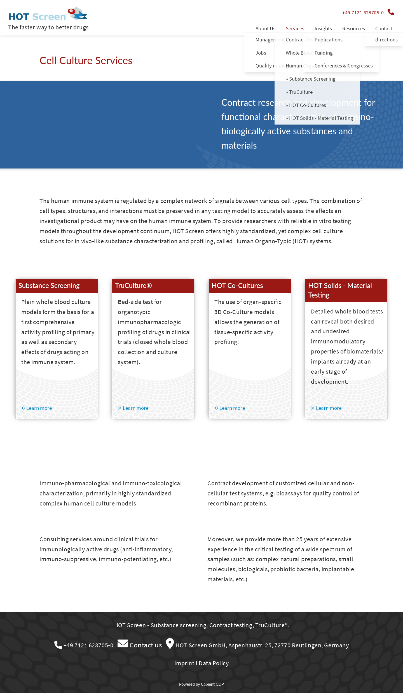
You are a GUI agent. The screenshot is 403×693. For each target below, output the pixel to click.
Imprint (184, 663)
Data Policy (214, 663)
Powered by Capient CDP (201, 684)
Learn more (36, 407)
